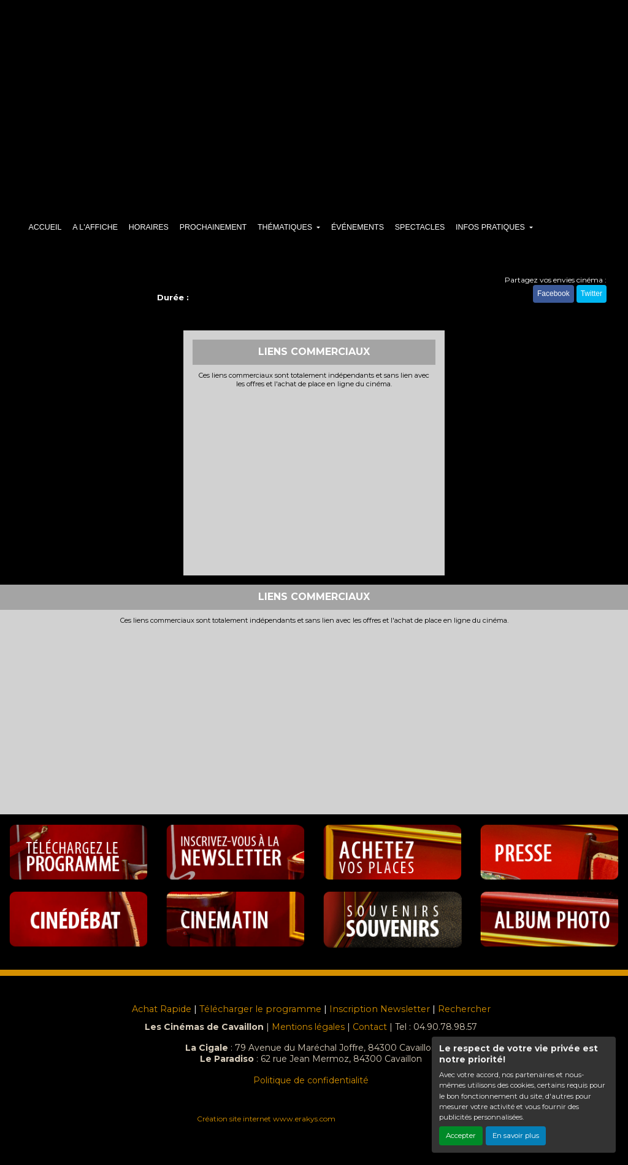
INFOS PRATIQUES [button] (491, 227)
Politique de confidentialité (311, 1080)
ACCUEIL (44, 227)
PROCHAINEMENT (213, 227)
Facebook (553, 293)
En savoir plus (515, 1135)
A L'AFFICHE (95, 227)
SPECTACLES (420, 227)
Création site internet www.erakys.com (266, 1118)
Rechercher (464, 1009)
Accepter (461, 1135)
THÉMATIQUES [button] (286, 227)
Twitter (591, 293)
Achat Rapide (161, 1009)
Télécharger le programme (260, 1009)
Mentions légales (308, 1026)
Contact (370, 1026)
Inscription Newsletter (379, 1009)
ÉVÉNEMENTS (357, 227)
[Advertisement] (314, 480)
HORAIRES (149, 227)
